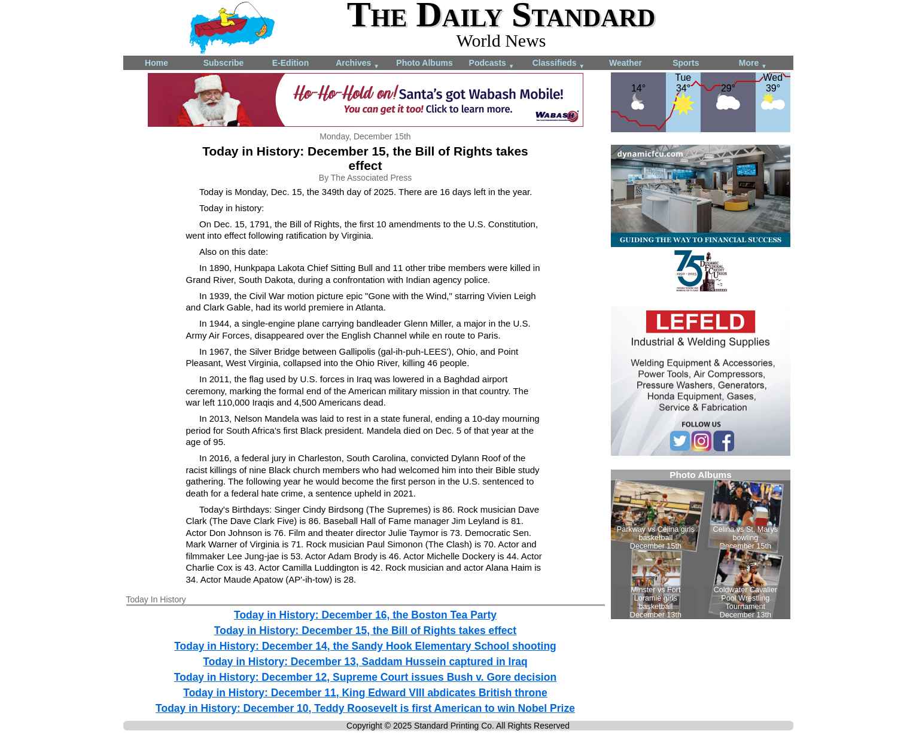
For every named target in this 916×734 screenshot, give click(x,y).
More (753, 63)
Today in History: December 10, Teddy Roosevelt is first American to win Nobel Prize (365, 708)
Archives (357, 63)
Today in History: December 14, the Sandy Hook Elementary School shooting (365, 646)
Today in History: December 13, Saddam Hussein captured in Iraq (365, 662)
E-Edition (290, 63)
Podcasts (492, 63)
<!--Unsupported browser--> (700, 544)
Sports (685, 63)
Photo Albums (424, 63)
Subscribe (223, 63)
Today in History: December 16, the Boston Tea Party (365, 615)
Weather (625, 63)
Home (156, 63)
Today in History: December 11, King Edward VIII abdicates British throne (365, 693)
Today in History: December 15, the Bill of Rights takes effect (365, 630)
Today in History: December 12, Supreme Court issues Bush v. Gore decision (365, 677)
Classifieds (558, 63)
